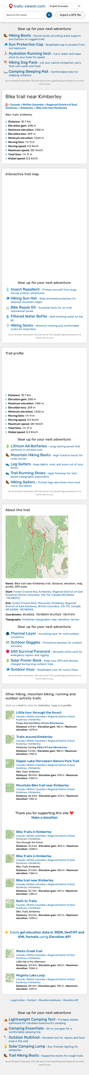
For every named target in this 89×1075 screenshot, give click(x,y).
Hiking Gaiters (23, 482)
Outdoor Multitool (24, 1037)
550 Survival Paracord (30, 651)
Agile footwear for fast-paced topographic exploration (44, 475)
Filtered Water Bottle (29, 316)
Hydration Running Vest (30, 53)
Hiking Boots (20, 35)
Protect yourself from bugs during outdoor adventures (44, 291)
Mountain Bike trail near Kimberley (42, 785)
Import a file (70, 15)
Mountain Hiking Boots (31, 455)
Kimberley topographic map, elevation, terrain (50, 619)
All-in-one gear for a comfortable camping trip (40, 1030)
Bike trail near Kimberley (35, 880)
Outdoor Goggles (25, 642)
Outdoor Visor (23, 669)
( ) (44, 595)
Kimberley (35, 719)
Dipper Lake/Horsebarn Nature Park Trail (47, 761)
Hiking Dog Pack (23, 62)
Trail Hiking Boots (24, 1055)
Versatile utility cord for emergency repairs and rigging (46, 653)
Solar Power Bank (26, 660)
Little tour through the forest (38, 713)
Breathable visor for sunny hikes (57, 669)
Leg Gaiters (21, 464)
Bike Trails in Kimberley (34, 832)
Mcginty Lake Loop (30, 975)
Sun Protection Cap (26, 44)
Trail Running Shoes (28, 473)
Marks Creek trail (29, 951)
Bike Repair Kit (23, 307)
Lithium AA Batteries (29, 446)
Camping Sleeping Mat (28, 71)
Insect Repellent (25, 289)
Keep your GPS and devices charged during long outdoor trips (44, 662)
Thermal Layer (23, 633)
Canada (20, 716)
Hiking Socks (22, 325)
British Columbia (36, 716)
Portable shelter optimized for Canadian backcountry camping (43, 1021)
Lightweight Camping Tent (32, 1019)
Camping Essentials (26, 1028)
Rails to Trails (26, 901)
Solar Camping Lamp (27, 1046)
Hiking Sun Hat (24, 298)
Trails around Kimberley (34, 737)
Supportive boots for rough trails (62, 1055)
